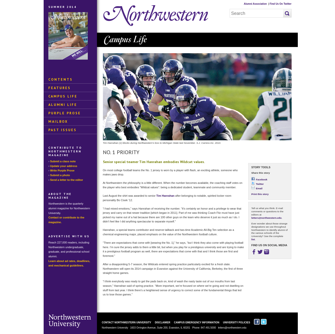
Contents (60, 79)
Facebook (259, 179)
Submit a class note (63, 161)
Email (257, 188)
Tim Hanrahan (165, 195)
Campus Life (62, 96)
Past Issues (62, 130)
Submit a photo (60, 175)
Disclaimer (162, 322)
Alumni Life (62, 104)
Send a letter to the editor (66, 179)
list (253, 239)
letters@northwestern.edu (266, 217)
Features (59, 88)
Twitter (257, 184)
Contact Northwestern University (126, 322)
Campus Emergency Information (196, 322)
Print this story (260, 194)
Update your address (63, 166)
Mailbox (58, 121)
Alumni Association (255, 3)
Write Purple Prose (62, 170)
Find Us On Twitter (280, 3)
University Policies (236, 322)
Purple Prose (64, 113)
